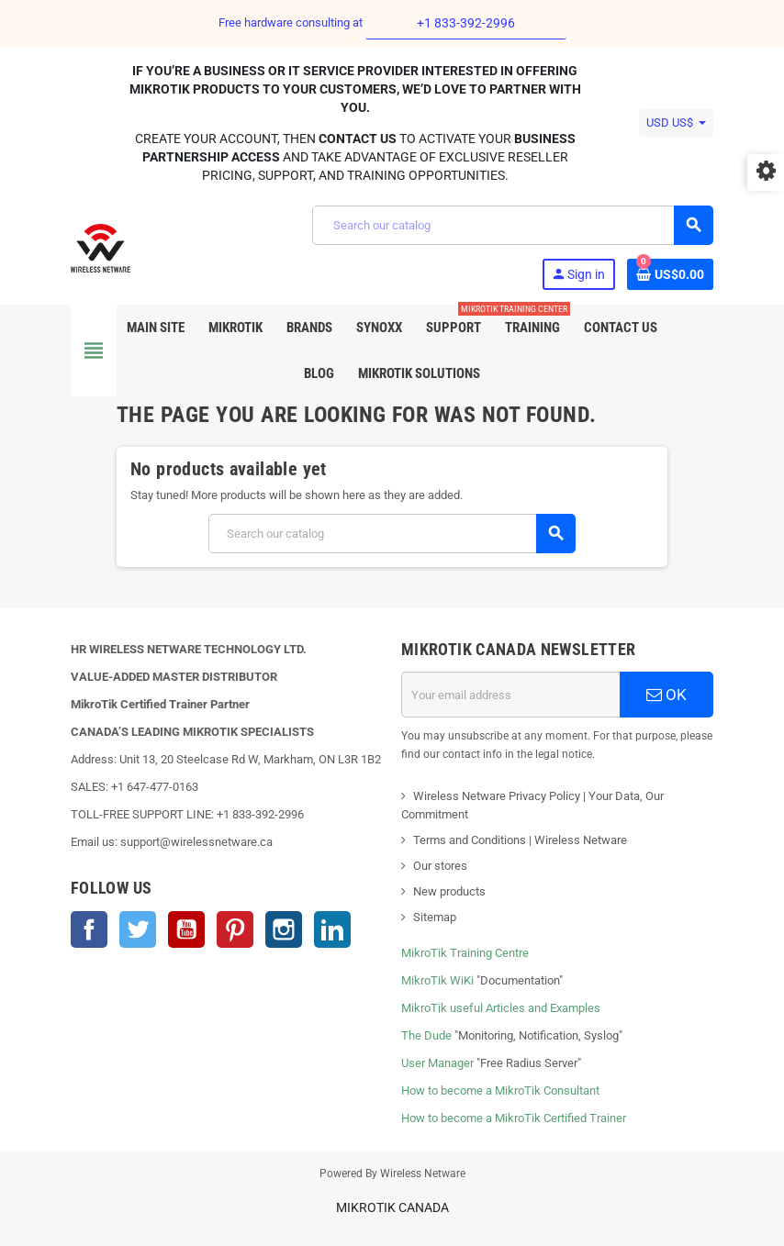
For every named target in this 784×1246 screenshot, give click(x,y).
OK (666, 694)
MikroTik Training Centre (465, 953)
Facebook (89, 929)
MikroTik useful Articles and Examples (500, 1008)
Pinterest (235, 929)
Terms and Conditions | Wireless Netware (520, 840)
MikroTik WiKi (437, 980)
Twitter (137, 929)
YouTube (186, 929)
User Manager (437, 1063)
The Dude (426, 1035)
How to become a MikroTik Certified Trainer (513, 1118)
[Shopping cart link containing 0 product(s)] (670, 274)
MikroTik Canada (392, 1207)
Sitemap (434, 917)
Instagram (283, 929)
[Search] (512, 225)
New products (449, 891)
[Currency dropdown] (676, 123)
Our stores (440, 866)
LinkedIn (332, 929)
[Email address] (510, 695)
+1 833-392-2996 (466, 23)
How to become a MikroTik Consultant (500, 1090)
